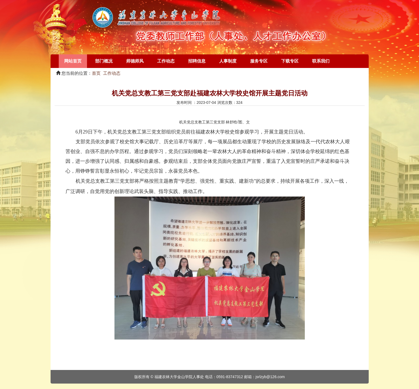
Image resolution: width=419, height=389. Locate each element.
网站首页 (73, 61)
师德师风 (135, 61)
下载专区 (290, 61)
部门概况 (104, 61)
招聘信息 (197, 61)
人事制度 (228, 61)
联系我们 (321, 61)
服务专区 (259, 61)
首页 (96, 73)
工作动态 (166, 61)
